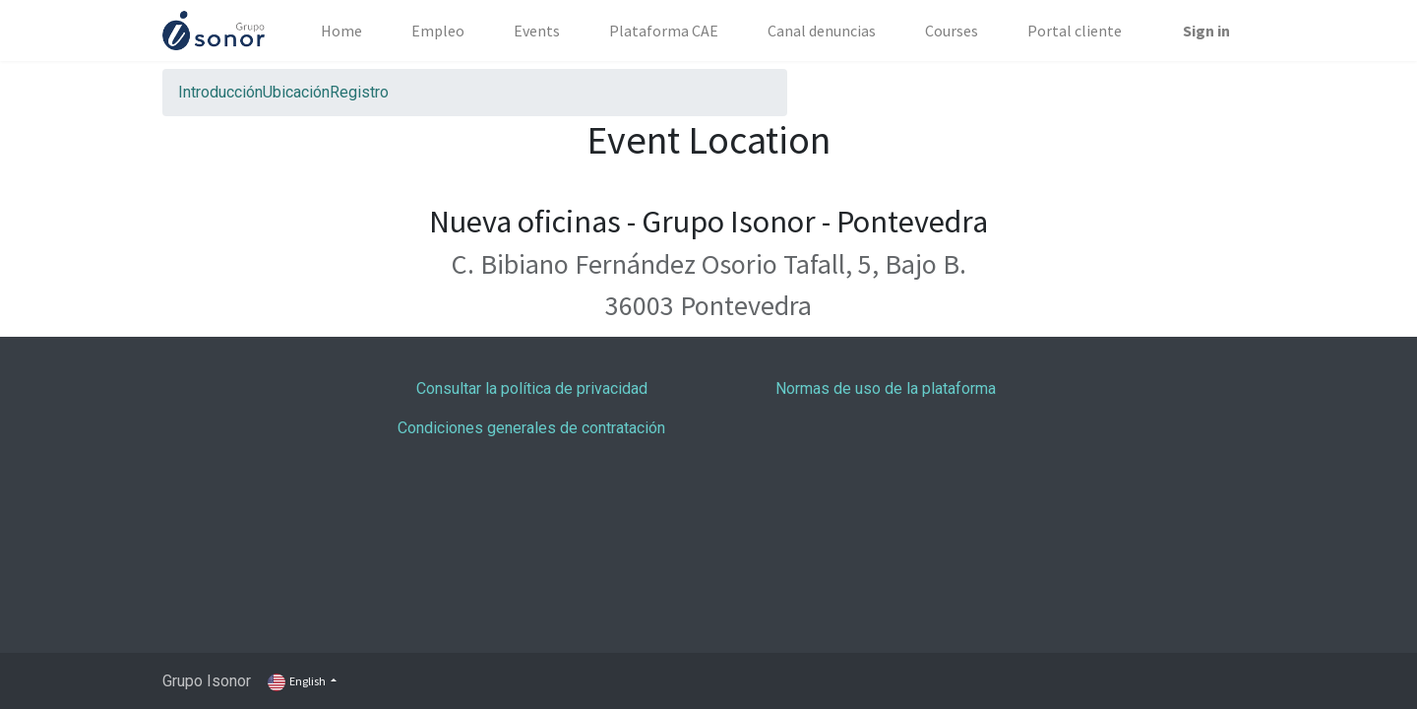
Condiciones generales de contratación (531, 428)
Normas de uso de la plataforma (885, 388)
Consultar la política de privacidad (531, 388)
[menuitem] (341, 30)
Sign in (1206, 30)
